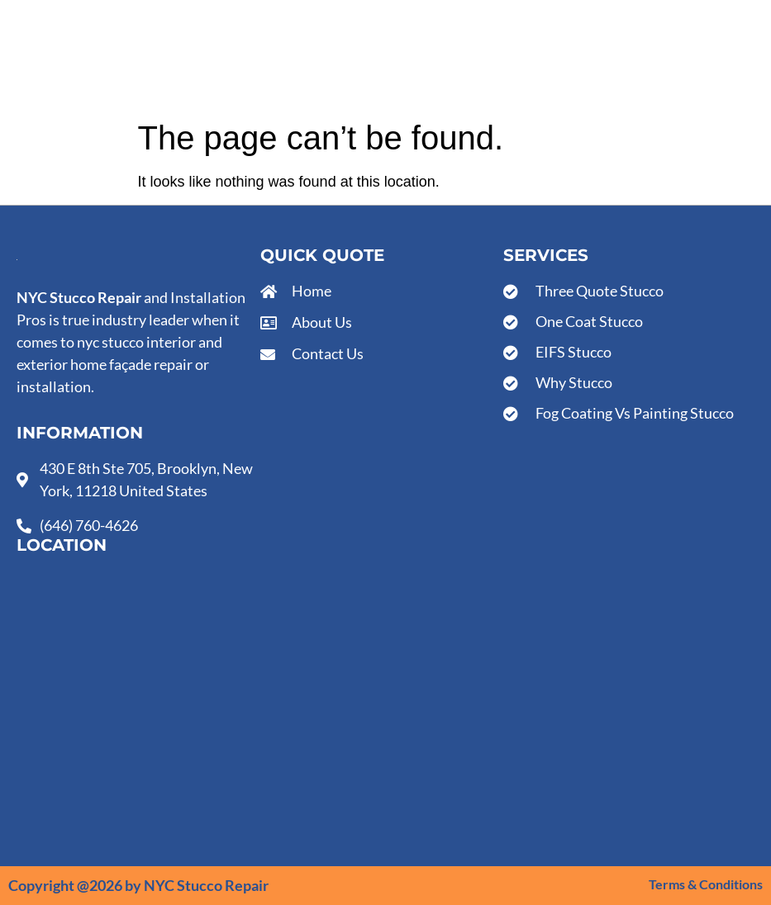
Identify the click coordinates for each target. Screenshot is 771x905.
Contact (358, 56)
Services (242, 56)
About (300, 56)
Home (184, 56)
